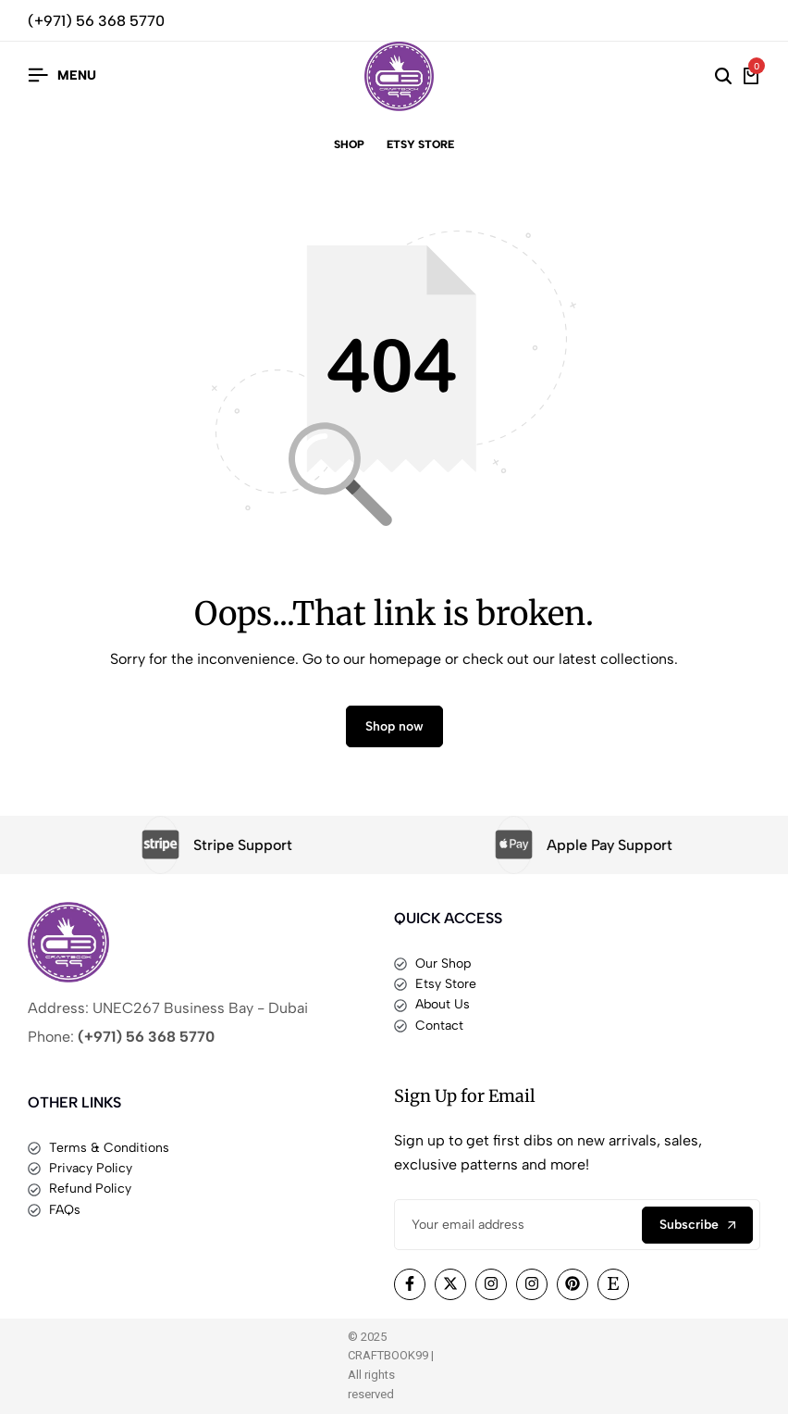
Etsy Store (420, 144)
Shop (349, 144)
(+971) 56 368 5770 (96, 21)
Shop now (394, 726)
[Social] (409, 1284)
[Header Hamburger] (62, 75)
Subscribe (697, 1225)
